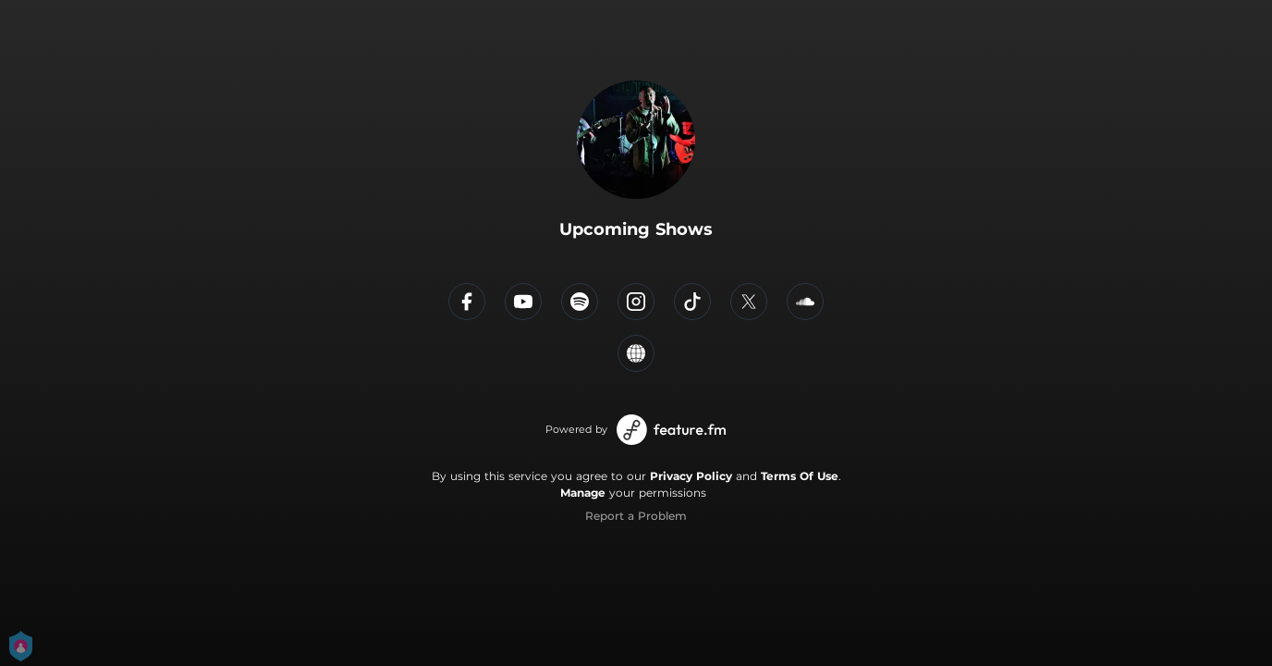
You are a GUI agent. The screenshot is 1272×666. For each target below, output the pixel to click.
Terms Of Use (799, 476)
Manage (582, 493)
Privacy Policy (691, 476)
